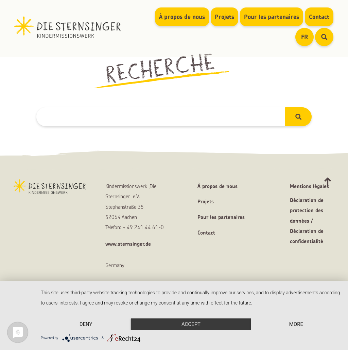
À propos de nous (182, 17)
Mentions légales (309, 186)
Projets (224, 17)
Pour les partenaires (271, 17)
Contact (319, 17)
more (296, 324)
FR (307, 36)
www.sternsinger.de (128, 243)
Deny (86, 324)
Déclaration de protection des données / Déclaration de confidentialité (307, 221)
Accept (191, 324)
